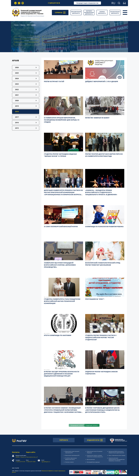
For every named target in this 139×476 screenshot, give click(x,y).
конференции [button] (83, 37)
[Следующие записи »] (91, 425)
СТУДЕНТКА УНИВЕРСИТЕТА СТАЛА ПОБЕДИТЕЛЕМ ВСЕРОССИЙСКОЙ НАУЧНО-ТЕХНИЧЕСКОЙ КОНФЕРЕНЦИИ (62, 301)
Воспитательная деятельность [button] (115, 12)
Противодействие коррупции (93, 462)
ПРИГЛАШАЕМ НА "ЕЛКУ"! (94, 299)
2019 (17, 106)
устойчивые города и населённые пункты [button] (83, 43)
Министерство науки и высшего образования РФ (72, 452)
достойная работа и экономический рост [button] (55, 43)
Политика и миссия (69, 462)
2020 (17, 101)
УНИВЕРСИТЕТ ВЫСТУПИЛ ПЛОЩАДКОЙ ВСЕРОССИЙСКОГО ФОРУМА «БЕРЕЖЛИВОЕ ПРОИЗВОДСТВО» (60, 265)
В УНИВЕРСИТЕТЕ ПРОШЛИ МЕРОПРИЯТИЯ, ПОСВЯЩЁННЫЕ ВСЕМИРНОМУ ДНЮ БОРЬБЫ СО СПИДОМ (61, 120)
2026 (17, 67)
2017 (17, 117)
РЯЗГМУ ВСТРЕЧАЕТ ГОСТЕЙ (54, 81)
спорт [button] (55, 40)
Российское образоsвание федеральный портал (71, 458)
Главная (16, 25)
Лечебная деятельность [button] (102, 12)
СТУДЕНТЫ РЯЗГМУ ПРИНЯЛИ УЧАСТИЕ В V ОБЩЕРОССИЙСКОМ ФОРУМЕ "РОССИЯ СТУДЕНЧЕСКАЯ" (100, 337)
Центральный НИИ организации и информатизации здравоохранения (116, 452)
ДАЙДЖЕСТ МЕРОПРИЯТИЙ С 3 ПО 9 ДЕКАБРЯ (101, 81)
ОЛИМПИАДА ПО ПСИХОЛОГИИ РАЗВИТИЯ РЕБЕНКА (104, 227)
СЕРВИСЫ (60, 12)
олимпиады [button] (26, 40)
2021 (17, 95)
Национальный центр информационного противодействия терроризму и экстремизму (117, 459)
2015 (17, 128)
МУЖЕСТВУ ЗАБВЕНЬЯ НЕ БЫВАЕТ (97, 118)
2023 (17, 84)
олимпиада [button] (111, 40)
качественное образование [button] (26, 37)
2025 (17, 73)
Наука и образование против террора (117, 455)
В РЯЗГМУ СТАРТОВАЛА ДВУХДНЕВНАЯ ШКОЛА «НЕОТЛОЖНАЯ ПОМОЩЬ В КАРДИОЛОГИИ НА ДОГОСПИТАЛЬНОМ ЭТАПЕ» (102, 410)
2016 (17, 123)
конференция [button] (83, 40)
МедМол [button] (26, 43)
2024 (17, 78)
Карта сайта (30, 452)
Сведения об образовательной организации (32, 16)
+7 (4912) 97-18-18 (54, 3)
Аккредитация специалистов (87, 3)
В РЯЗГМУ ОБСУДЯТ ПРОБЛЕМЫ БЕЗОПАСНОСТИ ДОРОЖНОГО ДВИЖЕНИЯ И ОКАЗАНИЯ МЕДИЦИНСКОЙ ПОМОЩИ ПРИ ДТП (61, 374)
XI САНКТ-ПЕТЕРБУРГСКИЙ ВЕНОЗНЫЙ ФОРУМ (61, 227)
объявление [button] (55, 37)
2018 (28, 25)
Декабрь (33, 25)
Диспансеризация (91, 459)
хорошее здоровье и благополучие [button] (111, 37)
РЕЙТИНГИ (63, 440)
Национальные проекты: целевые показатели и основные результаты (95, 456)
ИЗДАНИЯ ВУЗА (95, 440)
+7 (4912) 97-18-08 (30, 460)
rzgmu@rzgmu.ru (45, 460)
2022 (17, 89)
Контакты (16, 452)
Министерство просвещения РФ (72, 455)
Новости (22, 25)
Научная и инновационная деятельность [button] (89, 12)
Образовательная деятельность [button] (76, 12)
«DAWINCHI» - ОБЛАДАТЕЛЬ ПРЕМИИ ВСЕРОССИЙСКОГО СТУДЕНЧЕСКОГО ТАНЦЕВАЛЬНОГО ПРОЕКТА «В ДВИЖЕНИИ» (101, 192)
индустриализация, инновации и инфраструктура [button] (111, 43)
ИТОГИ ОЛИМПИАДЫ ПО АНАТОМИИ (57, 335)
